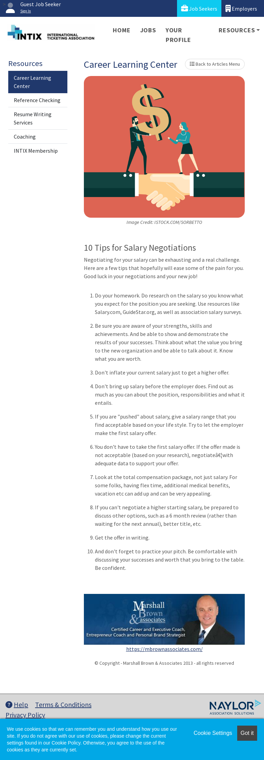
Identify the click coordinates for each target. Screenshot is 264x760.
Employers (241, 8)
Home (121, 30)
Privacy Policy (25, 714)
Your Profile (178, 35)
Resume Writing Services (33, 118)
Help (17, 704)
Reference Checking (37, 100)
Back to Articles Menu (215, 64)
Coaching (25, 136)
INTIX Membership (36, 150)
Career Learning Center (32, 81)
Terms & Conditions (63, 704)
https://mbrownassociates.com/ (164, 648)
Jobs (148, 30)
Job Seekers (199, 8)
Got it (247, 733)
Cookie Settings (213, 733)
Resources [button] (237, 30)
